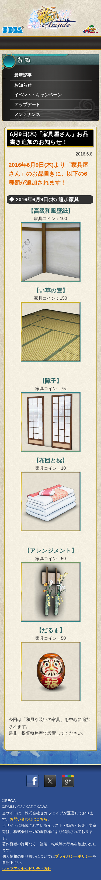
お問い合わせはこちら (28, 819)
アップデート (27, 104)
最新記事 (23, 75)
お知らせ (23, 85)
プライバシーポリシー (74, 856)
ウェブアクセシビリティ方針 (26, 869)
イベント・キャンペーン (38, 95)
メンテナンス (27, 114)
